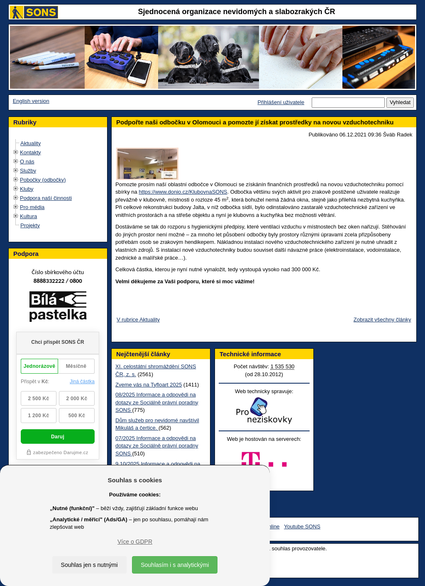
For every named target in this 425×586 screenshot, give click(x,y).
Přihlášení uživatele (280, 102)
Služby (28, 171)
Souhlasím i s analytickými (175, 565)
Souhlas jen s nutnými (89, 565)
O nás (27, 161)
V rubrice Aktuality (138, 319)
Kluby (27, 189)
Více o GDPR (134, 541)
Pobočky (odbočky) (43, 180)
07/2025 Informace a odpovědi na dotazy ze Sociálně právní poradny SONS (156, 446)
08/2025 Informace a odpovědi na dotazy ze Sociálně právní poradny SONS (156, 402)
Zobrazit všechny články (382, 319)
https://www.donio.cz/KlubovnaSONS (183, 192)
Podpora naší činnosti (46, 198)
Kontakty (30, 152)
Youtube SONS (302, 526)
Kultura (28, 216)
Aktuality (30, 143)
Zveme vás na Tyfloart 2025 (148, 385)
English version (31, 101)
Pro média (32, 207)
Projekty (30, 225)
